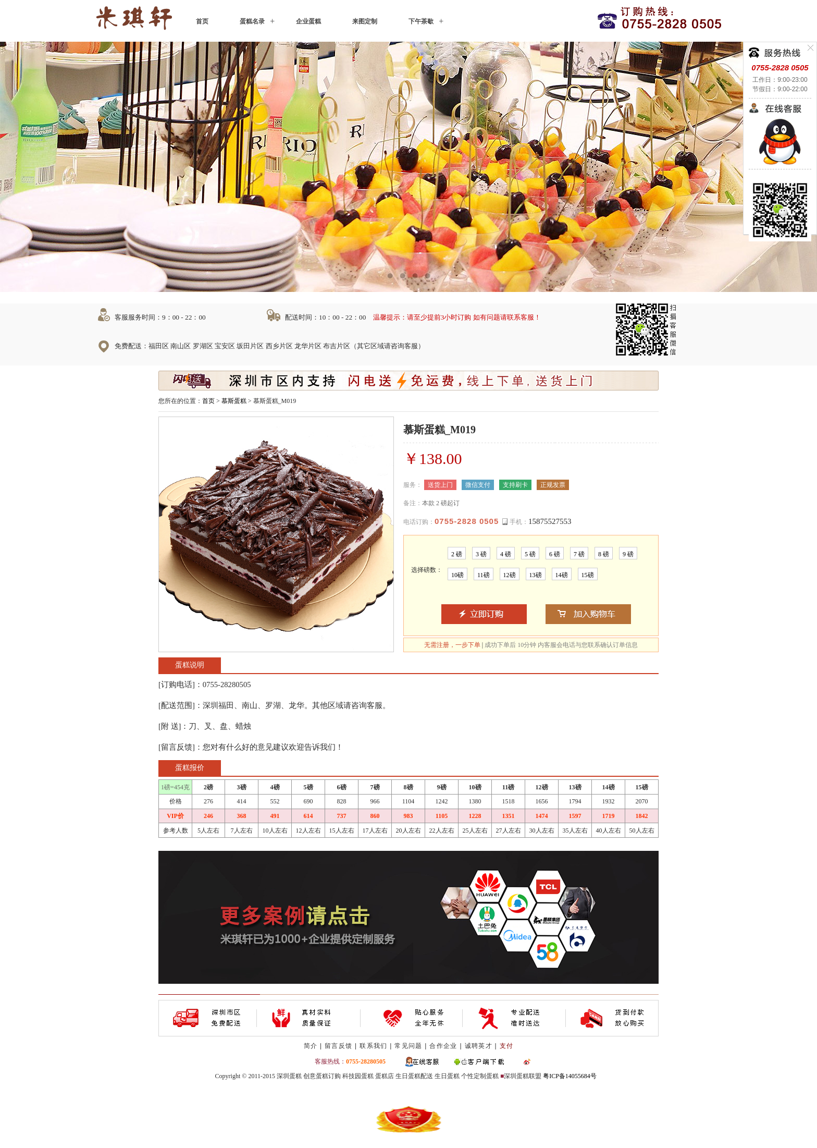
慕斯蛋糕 (233, 401)
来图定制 (364, 21)
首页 (202, 21)
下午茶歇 (421, 21)
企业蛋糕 (308, 21)
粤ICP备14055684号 (570, 1076)
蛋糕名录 (252, 21)
